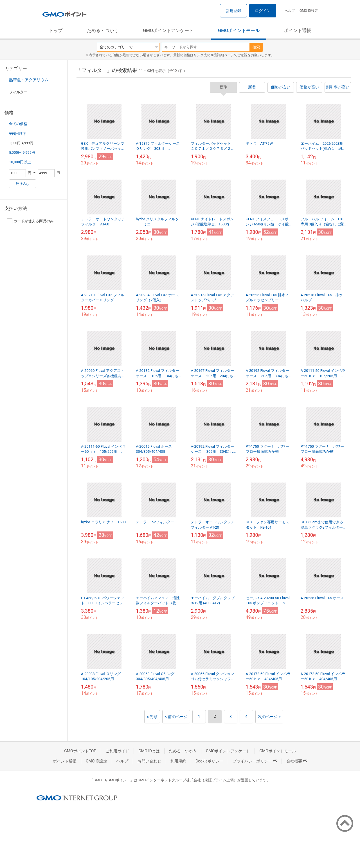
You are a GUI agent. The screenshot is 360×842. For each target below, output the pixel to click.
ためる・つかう (102, 30)
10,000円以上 (20, 162)
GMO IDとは (149, 751)
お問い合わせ (149, 761)
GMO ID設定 (309, 11)
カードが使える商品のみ (30, 221)
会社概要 (296, 761)
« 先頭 (152, 716)
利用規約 (178, 761)
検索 (256, 47)
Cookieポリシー (209, 761)
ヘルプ (290, 11)
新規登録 (233, 10)
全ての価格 (18, 124)
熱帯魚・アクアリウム (28, 80)
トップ (55, 30)
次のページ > (269, 716)
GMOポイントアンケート (168, 30)
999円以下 (17, 134)
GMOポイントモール (239, 30)
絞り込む (22, 184)
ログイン (263, 10)
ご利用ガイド (117, 751)
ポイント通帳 (297, 30)
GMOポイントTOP (80, 751)
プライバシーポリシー (255, 761)
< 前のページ (176, 716)
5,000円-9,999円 (22, 152)
